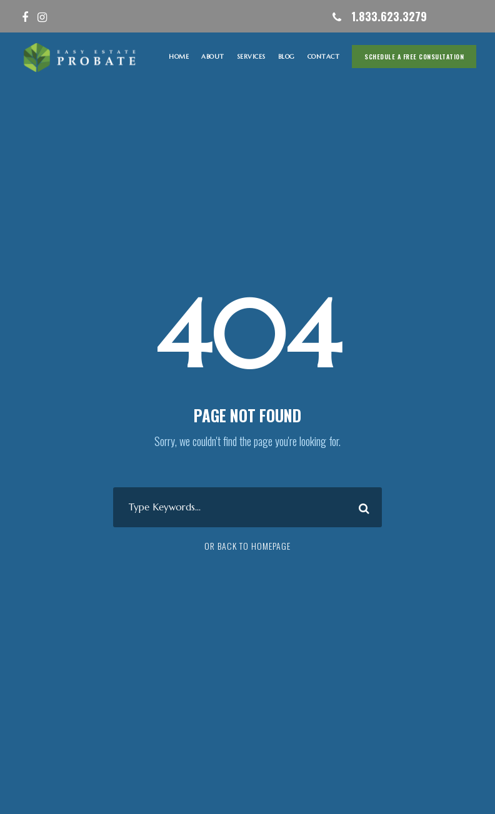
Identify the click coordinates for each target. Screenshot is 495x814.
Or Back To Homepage (247, 545)
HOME (179, 56)
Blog (286, 56)
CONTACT (324, 56)
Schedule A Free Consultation (414, 56)
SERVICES (251, 56)
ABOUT (212, 56)
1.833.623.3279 (389, 16)
